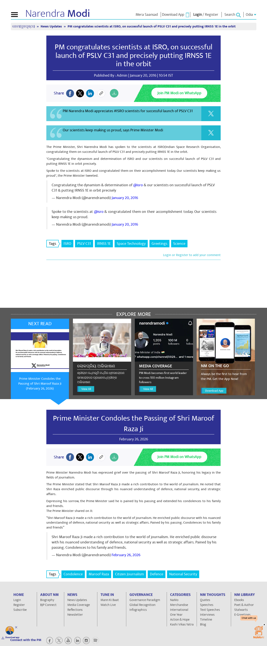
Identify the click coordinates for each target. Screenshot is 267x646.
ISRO (67, 244)
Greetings (159, 244)
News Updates (52, 26)
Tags (54, 244)
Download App (214, 390)
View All (86, 389)
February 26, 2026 (126, 555)
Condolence (73, 574)
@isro (138, 185)
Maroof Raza (99, 574)
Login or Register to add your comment (192, 255)
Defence (156, 574)
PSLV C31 (84, 244)
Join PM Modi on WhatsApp (179, 93)
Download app (12, 637)
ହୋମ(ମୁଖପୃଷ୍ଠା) (24, 26)
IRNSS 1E (104, 244)
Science (179, 244)
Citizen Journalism (129, 574)
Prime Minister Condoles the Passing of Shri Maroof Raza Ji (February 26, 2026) (39, 383)
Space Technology (131, 244)
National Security (183, 574)
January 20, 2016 (125, 198)
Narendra (57, 13)
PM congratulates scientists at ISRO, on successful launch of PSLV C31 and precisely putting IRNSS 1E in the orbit (152, 26)
